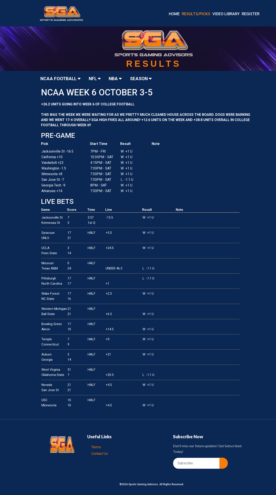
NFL (96, 78)
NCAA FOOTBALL (61, 78)
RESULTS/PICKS (196, 14)
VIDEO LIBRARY (226, 14)
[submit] (223, 463)
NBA (117, 78)
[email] (196, 463)
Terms (96, 447)
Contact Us (100, 454)
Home (174, 14)
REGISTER (251, 14)
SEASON (144, 78)
